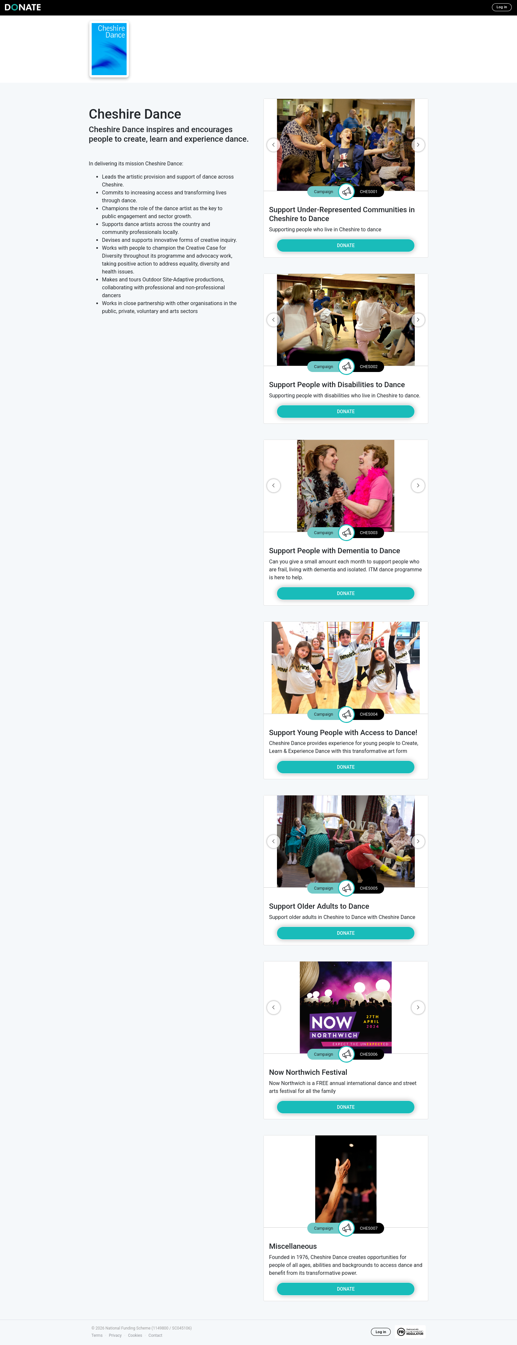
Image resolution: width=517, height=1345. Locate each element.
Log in (502, 7)
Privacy (115, 1335)
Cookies (135, 1335)
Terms (97, 1335)
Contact (155, 1335)
